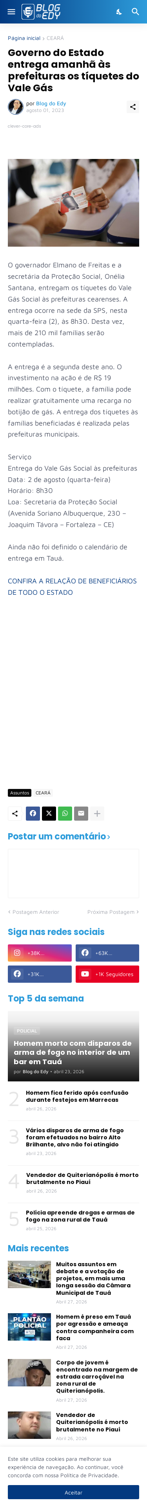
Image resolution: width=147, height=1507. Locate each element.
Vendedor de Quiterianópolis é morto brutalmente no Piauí (82, 1178)
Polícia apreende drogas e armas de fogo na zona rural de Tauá (80, 1216)
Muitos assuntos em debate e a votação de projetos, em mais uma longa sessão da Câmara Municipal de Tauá (93, 1278)
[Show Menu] (11, 11)
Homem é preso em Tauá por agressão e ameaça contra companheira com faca (95, 1327)
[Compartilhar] (133, 107)
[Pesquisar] (136, 11)
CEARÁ (55, 38)
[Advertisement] (73, 703)
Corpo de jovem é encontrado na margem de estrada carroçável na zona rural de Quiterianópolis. (97, 1377)
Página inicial (24, 38)
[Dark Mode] (119, 11)
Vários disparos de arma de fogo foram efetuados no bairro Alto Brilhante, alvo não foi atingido (75, 1137)
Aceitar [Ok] (73, 1492)
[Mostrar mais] (97, 814)
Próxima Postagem (110, 911)
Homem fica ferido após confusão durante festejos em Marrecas (77, 1096)
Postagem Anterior (36, 911)
